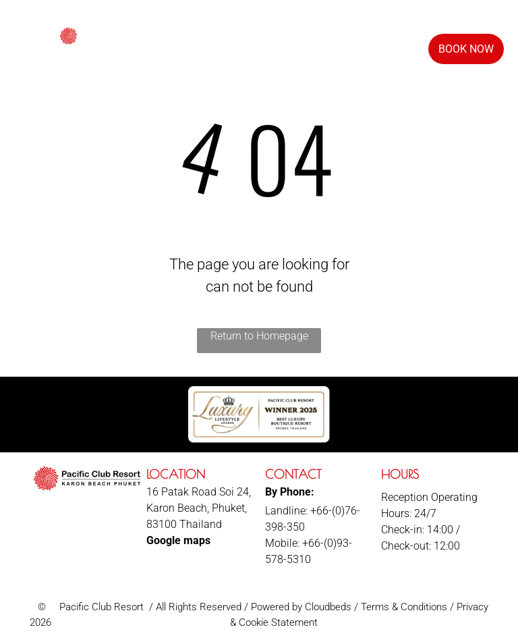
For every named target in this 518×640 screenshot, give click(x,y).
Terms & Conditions (404, 607)
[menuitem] (222, 46)
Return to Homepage (259, 335)
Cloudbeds (328, 607)
